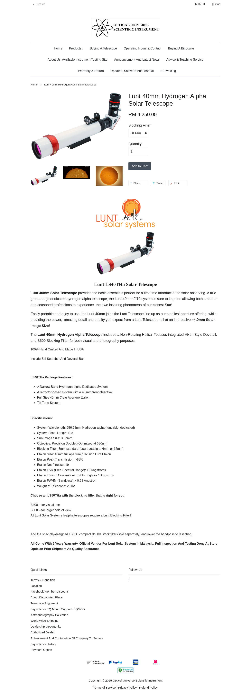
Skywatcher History (43, 644)
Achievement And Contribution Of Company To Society (67, 638)
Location (36, 585)
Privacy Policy (127, 687)
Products (76, 48)
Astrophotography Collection (49, 615)
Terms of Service (104, 687)
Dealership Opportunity (46, 626)
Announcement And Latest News (137, 59)
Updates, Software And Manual (132, 71)
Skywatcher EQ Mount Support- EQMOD (58, 609)
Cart (217, 4)
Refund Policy (148, 687)
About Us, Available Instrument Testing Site (77, 59)
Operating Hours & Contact (142, 48)
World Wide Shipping (45, 620)
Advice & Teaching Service (184, 59)
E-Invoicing (168, 71)
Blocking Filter (139, 125)
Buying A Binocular (181, 48)
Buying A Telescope (103, 48)
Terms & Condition (43, 580)
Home (58, 48)
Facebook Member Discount (49, 591)
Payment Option (41, 649)
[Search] (42, 4)
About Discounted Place (46, 597)
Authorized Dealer (42, 632)
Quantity (135, 144)
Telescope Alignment (44, 603)
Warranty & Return (91, 71)
